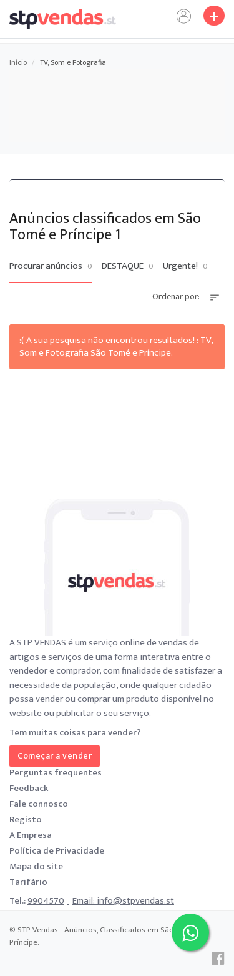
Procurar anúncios (50, 266)
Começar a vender (54, 756)
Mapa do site (36, 866)
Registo (25, 819)
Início (18, 62)
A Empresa (30, 835)
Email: (84, 901)
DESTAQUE (128, 266)
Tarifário (28, 882)
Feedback (28, 788)
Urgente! (185, 266)
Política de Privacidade (56, 851)
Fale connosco (38, 804)
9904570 (45, 901)
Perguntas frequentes (55, 772)
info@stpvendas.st (135, 901)
